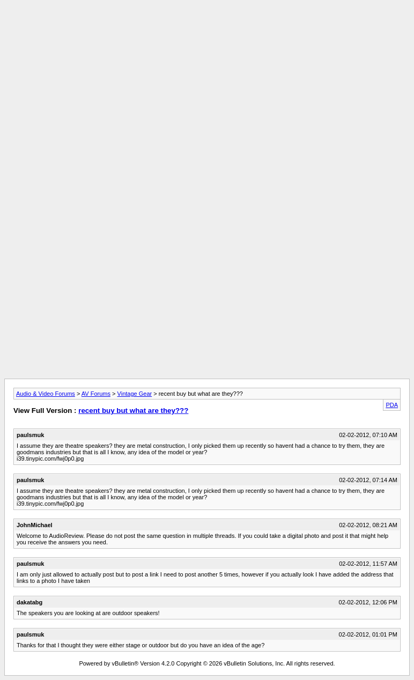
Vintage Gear (134, 393)
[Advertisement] (207, 28)
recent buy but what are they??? (133, 410)
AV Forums (96, 393)
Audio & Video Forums (45, 393)
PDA (392, 405)
